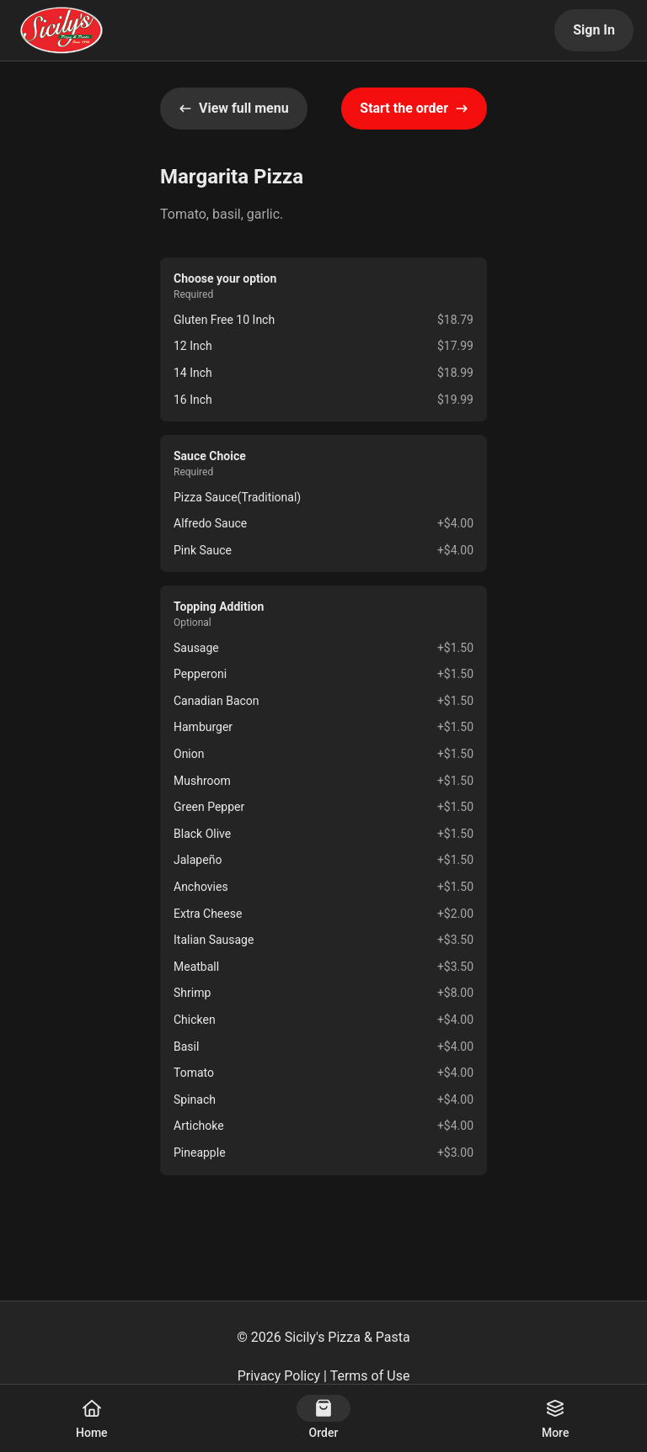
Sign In (594, 30)
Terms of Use (370, 1376)
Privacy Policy (279, 1376)
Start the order (414, 108)
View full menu (234, 108)
